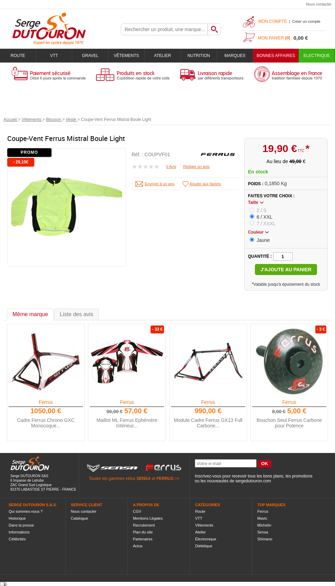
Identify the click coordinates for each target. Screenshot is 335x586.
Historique (17, 518)
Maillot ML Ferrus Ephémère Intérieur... (126, 422)
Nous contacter (319, 4)
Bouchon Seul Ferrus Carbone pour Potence (289, 422)
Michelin (264, 525)
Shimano (264, 539)
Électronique (205, 539)
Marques (235, 55)
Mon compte (272, 21)
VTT (54, 55)
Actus (138, 546)
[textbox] (164, 29)
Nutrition (199, 55)
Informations (19, 532)
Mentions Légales (148, 518)
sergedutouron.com (253, 481)
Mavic (262, 518)
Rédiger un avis (196, 166)
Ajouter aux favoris (205, 184)
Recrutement (144, 525)
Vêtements (126, 55)
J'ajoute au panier (285, 269)
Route (18, 55)
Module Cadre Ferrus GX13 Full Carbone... (208, 422)
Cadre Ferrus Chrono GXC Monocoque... (46, 422)
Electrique (317, 55)
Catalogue (79, 518)
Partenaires (142, 539)
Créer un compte (306, 21)
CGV (137, 511)
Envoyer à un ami (159, 184)
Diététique (203, 546)
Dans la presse (21, 525)
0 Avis (171, 166)
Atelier (162, 55)
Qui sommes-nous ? (25, 511)
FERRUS (164, 478)
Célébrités (17, 539)
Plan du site (143, 532)
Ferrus (45, 402)
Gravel (90, 55)
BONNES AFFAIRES (276, 55)
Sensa (262, 532)
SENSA (143, 478)
